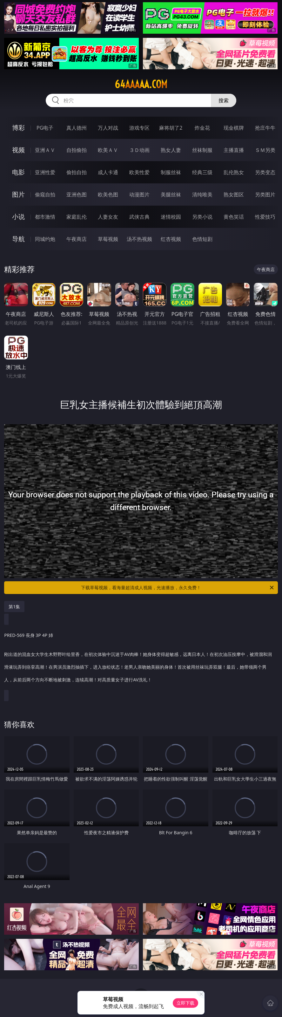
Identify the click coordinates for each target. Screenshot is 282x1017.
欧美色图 (108, 194)
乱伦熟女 (234, 172)
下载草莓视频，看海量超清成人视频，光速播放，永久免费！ (178, 587)
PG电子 (45, 127)
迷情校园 (171, 216)
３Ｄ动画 (139, 150)
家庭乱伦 (76, 216)
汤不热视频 (139, 238)
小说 (18, 216)
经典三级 (202, 172)
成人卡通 (108, 172)
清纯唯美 (202, 194)
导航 (18, 239)
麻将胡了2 (170, 127)
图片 (18, 194)
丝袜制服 (202, 150)
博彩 (18, 127)
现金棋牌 (234, 127)
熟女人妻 (171, 150)
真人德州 (76, 127)
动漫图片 (139, 194)
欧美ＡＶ (108, 150)
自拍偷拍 (76, 150)
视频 (18, 150)
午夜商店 (76, 238)
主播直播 (234, 150)
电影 (18, 172)
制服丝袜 (171, 172)
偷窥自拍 (45, 194)
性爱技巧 (265, 216)
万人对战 (108, 127)
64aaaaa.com (141, 84)
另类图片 (265, 194)
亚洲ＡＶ (45, 150)
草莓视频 (108, 238)
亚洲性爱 (45, 172)
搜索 (223, 100)
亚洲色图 (76, 194)
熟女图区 (234, 194)
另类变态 (265, 172)
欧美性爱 (139, 172)
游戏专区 (139, 127)
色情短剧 (202, 238)
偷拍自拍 (76, 172)
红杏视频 (171, 238)
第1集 (14, 607)
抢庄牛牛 (265, 127)
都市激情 (45, 216)
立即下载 (185, 1003)
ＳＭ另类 (265, 150)
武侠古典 (139, 216)
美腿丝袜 (171, 194)
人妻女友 (108, 216)
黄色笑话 (234, 216)
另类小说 (202, 216)
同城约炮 (45, 238)
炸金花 (202, 127)
